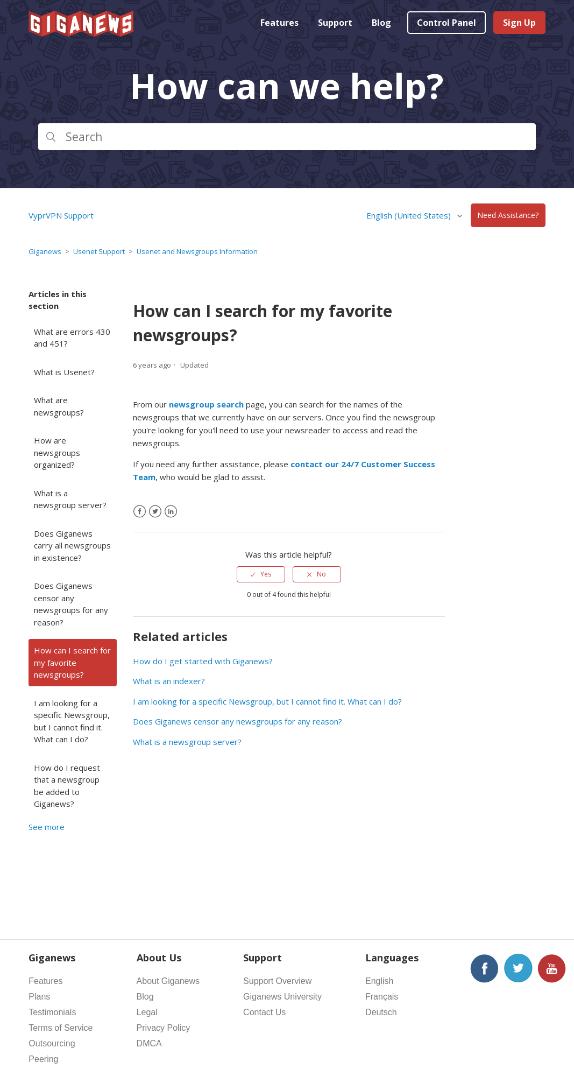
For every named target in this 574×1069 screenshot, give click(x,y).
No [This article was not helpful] (321, 574)
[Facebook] (139, 511)
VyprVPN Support (61, 215)
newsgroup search (206, 404)
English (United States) (409, 215)
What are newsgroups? (59, 406)
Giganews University (282, 996)
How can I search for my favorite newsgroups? (72, 662)
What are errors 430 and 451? (72, 337)
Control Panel (446, 23)
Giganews (45, 251)
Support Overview (277, 981)
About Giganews (168, 981)
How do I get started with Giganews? (203, 661)
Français (381, 996)
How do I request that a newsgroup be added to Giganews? (67, 786)
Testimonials (52, 1012)
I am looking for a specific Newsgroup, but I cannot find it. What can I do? (72, 721)
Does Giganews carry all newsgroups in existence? (72, 545)
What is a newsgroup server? (70, 499)
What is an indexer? (169, 681)
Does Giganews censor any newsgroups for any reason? (71, 604)
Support (335, 23)
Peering (43, 1059)
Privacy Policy (163, 1027)
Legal (147, 1012)
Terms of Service (61, 1027)
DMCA (149, 1043)
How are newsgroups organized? (57, 452)
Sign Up (519, 23)
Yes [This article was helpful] (265, 574)
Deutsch (381, 1012)
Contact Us (264, 1012)
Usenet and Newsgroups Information (197, 251)
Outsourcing (52, 1043)
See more (47, 826)
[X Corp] (155, 511)
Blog (381, 23)
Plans (39, 996)
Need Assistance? (507, 215)
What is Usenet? (64, 372)
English (379, 981)
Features (279, 23)
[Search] (286, 136)
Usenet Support (99, 251)
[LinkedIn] (171, 511)
